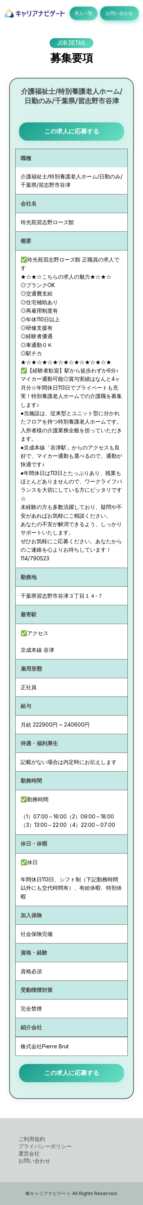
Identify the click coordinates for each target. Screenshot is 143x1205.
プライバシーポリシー (45, 1146)
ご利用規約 (31, 1139)
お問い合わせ (119, 13)
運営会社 (29, 1153)
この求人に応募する (71, 131)
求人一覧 (83, 13)
